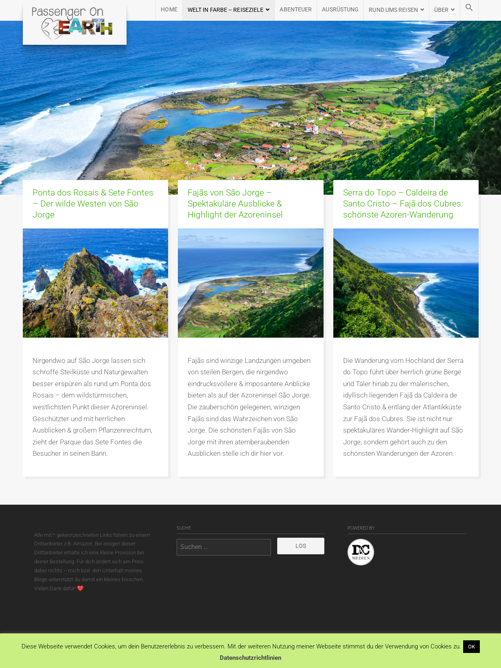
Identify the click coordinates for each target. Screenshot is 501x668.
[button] (469, 10)
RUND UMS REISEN (393, 10)
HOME (169, 9)
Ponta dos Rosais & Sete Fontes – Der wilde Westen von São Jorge (93, 204)
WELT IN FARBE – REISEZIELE (226, 10)
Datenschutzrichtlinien (250, 657)
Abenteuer (296, 9)
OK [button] (471, 647)
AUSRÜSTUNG (340, 9)
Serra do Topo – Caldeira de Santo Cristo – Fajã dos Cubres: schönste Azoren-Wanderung (403, 204)
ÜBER (441, 10)
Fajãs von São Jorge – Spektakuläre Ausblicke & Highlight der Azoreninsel (235, 204)
